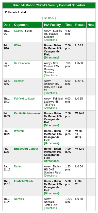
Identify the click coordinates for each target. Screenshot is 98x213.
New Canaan (22, 63)
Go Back (49, 18)
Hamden (19, 80)
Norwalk (19, 198)
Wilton (18, 45)
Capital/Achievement (27, 113)
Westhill (19, 130)
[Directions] (50, 39)
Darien (18, 166)
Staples (18, 30)
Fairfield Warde (24, 181)
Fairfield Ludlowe (24, 98)
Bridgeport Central (26, 148)
